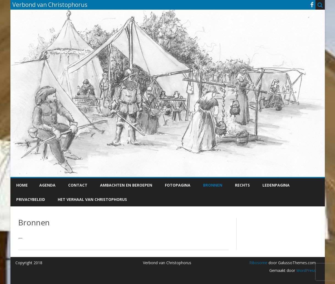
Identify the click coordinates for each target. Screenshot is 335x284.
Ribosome (258, 262)
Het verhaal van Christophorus (92, 199)
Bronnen (212, 185)
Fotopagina (177, 185)
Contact (77, 185)
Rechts (242, 185)
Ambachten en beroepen (126, 185)
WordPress (305, 270)
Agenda (47, 185)
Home (22, 185)
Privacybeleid (30, 199)
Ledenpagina (276, 185)
